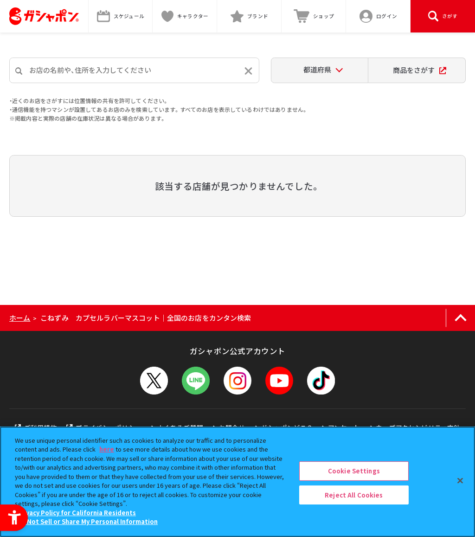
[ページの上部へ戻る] (460, 317)
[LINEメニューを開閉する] (196, 381)
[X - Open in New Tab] (154, 381)
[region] (237, 482)
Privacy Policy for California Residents (76, 512)
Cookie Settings (354, 470)
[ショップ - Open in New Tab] (314, 16)
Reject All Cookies (354, 494)
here (106, 449)
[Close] (460, 480)
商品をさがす (419, 70)
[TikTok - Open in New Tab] (321, 381)
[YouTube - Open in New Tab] (279, 381)
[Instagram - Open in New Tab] (237, 381)
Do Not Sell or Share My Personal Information (87, 521)
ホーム (19, 318)
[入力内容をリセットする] (248, 71)
